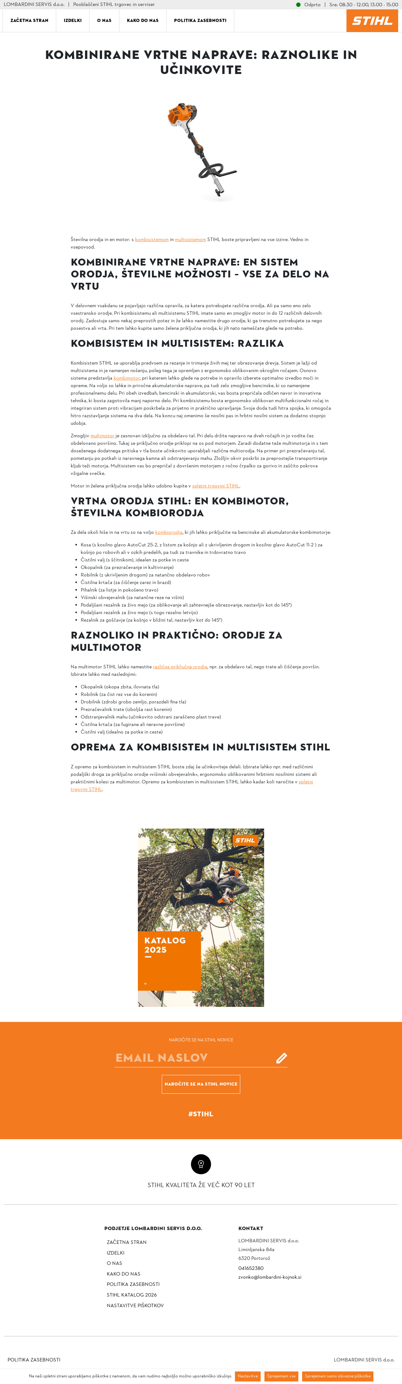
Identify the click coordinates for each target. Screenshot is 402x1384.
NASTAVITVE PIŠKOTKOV (135, 1305)
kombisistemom (152, 239)
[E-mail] (201, 1058)
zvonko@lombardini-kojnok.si (270, 1277)
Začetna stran (29, 20)
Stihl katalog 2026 (132, 1295)
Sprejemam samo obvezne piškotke (338, 1376)
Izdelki (73, 20)
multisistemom (190, 239)
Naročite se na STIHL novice (201, 1084)
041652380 (250, 1268)
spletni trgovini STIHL (215, 486)
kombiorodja (168, 532)
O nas (104, 20)
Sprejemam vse (281, 1376)
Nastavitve (248, 1376)
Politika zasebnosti (200, 20)
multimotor (102, 436)
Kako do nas (143, 20)
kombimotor (127, 378)
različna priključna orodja (180, 667)
